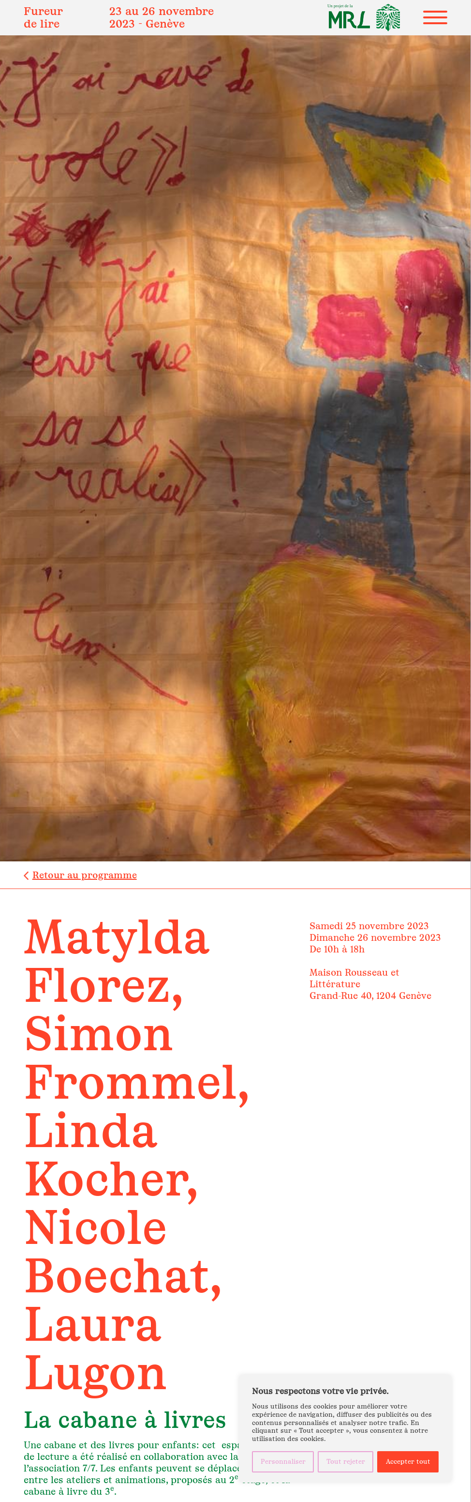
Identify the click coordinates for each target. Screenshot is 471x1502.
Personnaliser (283, 1461)
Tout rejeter (345, 1461)
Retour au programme (84, 875)
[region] (345, 1429)
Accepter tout (408, 1461)
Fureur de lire (43, 17)
